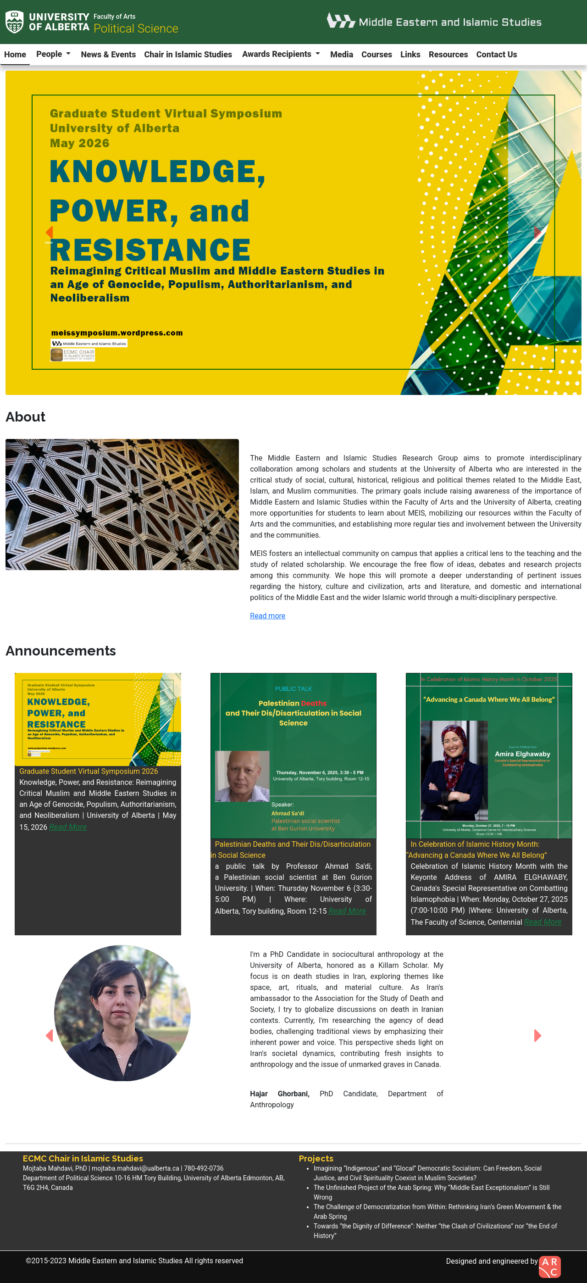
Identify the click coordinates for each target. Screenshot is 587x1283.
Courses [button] (376, 54)
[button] (49, 233)
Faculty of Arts (115, 16)
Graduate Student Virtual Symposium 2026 (88, 771)
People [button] (50, 54)
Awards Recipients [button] (277, 54)
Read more (267, 615)
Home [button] (15, 54)
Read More (68, 827)
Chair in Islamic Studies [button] (188, 54)
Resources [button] (448, 54)
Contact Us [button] (496, 54)
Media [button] (341, 54)
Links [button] (410, 54)
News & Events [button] (108, 54)
